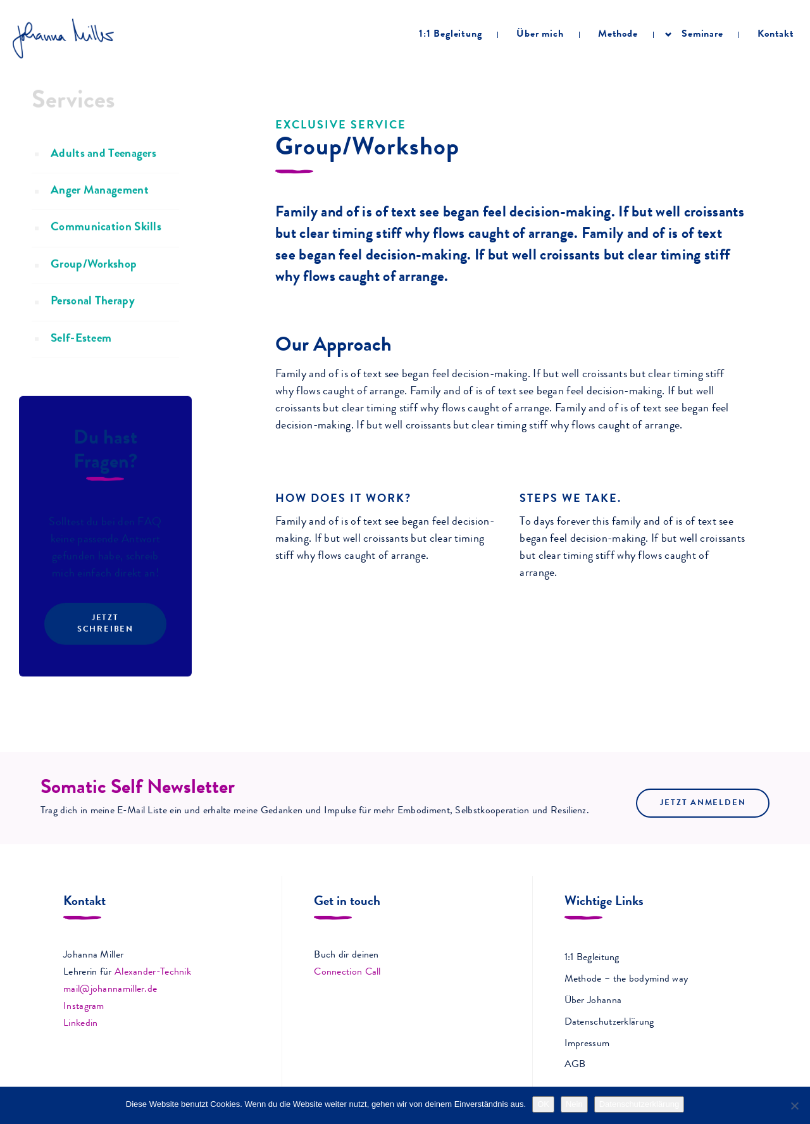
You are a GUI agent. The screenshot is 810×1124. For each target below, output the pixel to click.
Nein (574, 1104)
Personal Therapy (93, 327)
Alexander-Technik (153, 973)
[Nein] (794, 1105)
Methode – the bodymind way (626, 980)
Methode (618, 35)
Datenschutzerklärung (609, 1023)
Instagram (83, 1007)
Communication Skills (106, 253)
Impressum (587, 1044)
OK (543, 1104)
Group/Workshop (94, 290)
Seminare (702, 35)
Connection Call (347, 973)
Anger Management (100, 215)
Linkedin (80, 1024)
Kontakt (775, 35)
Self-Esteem (81, 364)
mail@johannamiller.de (110, 990)
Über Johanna (593, 1001)
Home (35, 75)
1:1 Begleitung (450, 35)
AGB (575, 1065)
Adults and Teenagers (103, 179)
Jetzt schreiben (105, 649)
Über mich (540, 35)
